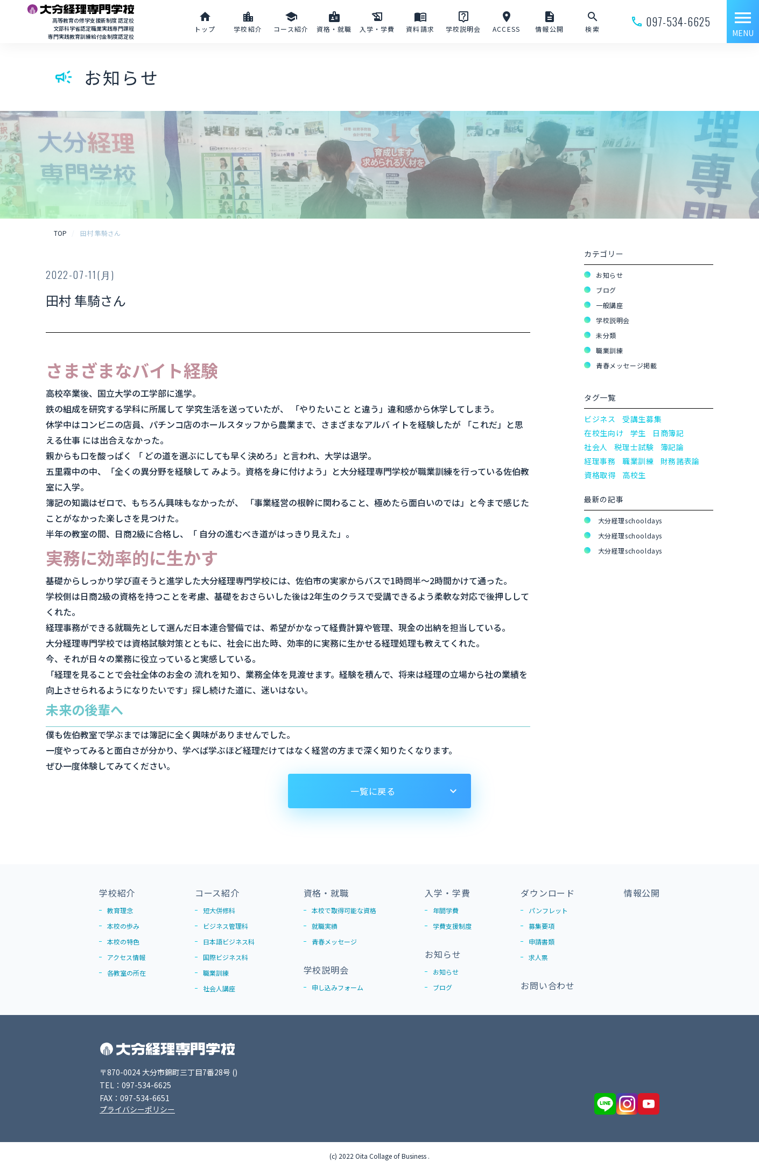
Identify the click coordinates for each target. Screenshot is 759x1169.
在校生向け (604, 433)
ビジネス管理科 (225, 925)
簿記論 (672, 447)
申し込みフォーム (337, 987)
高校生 (634, 475)
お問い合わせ (548, 985)
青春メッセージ (334, 941)
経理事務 (600, 461)
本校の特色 (123, 941)
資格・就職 (326, 892)
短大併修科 (219, 910)
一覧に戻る (373, 791)
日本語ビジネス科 (229, 941)
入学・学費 (447, 892)
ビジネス (600, 419)
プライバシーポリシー (137, 1109)
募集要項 (541, 925)
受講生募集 (642, 419)
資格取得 (600, 475)
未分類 (606, 335)
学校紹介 (117, 892)
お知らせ (609, 274)
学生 (638, 433)
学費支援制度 (452, 925)
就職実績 (325, 925)
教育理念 (120, 910)
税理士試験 (634, 447)
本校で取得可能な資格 (344, 910)
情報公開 (642, 892)
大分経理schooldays (629, 520)
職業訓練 (609, 350)
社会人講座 (219, 988)
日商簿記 (668, 433)
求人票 (538, 957)
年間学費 (446, 910)
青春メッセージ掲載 (626, 365)
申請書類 (541, 941)
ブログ (606, 290)
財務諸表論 (680, 461)
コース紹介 (217, 892)
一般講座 (609, 305)
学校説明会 (613, 320)
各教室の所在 (126, 972)
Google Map (256, 1072)
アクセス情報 (126, 957)
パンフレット (548, 910)
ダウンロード (548, 892)
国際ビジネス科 (225, 957)
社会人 (596, 447)
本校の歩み (123, 925)
